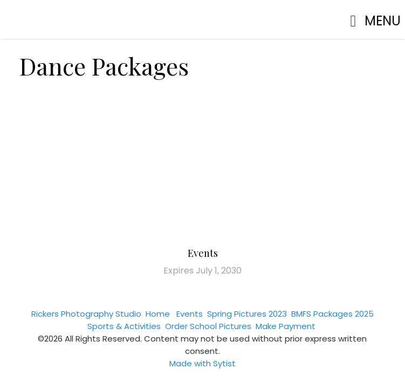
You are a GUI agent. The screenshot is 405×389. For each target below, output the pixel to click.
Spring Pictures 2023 (247, 313)
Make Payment (285, 326)
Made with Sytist (202, 363)
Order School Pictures (208, 326)
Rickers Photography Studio (86, 313)
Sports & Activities (124, 326)
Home (158, 313)
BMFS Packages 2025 (332, 313)
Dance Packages (104, 65)
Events (203, 253)
